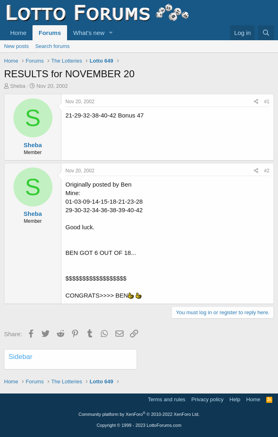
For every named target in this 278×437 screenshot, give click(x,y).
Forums (50, 32)
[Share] (256, 102)
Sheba (18, 86)
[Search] (266, 32)
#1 (266, 101)
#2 (266, 171)
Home (18, 32)
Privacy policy (207, 399)
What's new (88, 32)
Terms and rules (166, 399)
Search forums (52, 46)
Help (235, 399)
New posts (16, 46)
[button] (111, 32)
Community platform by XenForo (139, 414)
